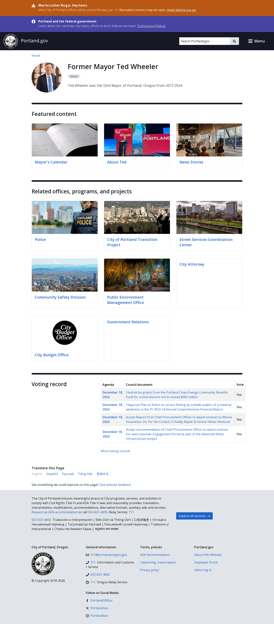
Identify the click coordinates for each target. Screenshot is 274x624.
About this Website (207, 555)
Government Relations (128, 321)
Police (40, 239)
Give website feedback (115, 485)
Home (36, 55)
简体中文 (103, 474)
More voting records (115, 451)
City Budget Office (51, 354)
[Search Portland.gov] (204, 41)
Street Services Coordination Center (206, 242)
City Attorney (191, 264)
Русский (68, 474)
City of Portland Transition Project (132, 242)
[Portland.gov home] (25, 41)
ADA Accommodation (155, 555)
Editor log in (203, 570)
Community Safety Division (60, 297)
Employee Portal (206, 562)
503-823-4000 (97, 512)
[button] (256, 41)
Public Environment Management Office (125, 300)
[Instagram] (97, 615)
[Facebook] (99, 600)
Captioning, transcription (158, 562)
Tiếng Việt (85, 474)
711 (131, 512)
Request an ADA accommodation (55, 512)
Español (52, 474)
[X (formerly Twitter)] (97, 608)
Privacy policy (149, 570)
